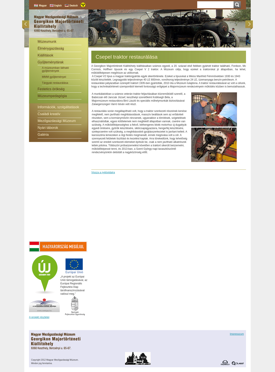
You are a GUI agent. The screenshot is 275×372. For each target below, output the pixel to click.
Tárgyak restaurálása (55, 82)
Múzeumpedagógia (52, 96)
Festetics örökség (51, 89)
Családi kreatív (49, 114)
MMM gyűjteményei (54, 76)
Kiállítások (45, 55)
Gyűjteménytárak (51, 62)
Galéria (43, 134)
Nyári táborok (48, 128)
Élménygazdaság (51, 48)
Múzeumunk (47, 41)
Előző (27, 24)
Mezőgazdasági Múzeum (57, 121)
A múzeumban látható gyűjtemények (55, 69)
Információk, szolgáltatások (58, 107)
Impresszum (237, 333)
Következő (248, 24)
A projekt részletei (39, 317)
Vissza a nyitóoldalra (103, 172)
